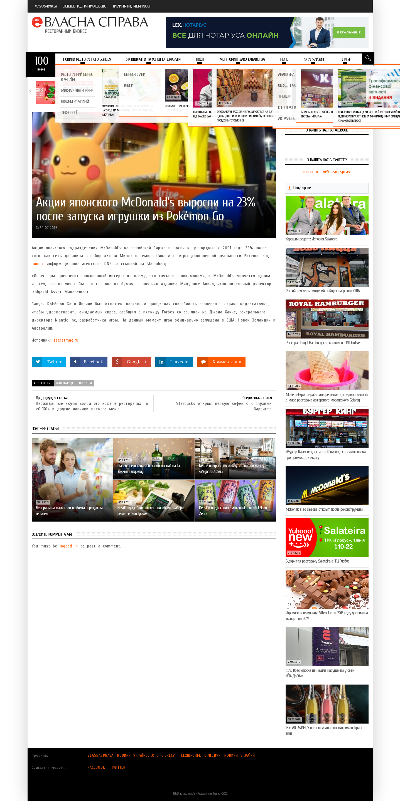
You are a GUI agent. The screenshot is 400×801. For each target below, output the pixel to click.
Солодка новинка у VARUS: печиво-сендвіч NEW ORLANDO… (212, 90)
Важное (66, 71)
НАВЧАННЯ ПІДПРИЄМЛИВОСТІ (131, 6)
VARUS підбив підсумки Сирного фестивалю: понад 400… (144, 92)
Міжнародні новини (74, 383)
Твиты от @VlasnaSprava (327, 171)
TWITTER (118, 767)
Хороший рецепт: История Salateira (311, 239)
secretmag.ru (65, 340)
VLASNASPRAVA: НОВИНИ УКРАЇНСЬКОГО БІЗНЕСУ (131, 755)
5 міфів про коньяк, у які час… (278, 88)
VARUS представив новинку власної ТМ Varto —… (77, 90)
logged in (69, 546)
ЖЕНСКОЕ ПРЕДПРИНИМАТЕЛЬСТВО (84, 6)
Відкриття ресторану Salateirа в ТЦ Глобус (317, 561)
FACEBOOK (96, 767)
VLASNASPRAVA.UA (46, 6)
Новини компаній (77, 83)
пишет (38, 263)
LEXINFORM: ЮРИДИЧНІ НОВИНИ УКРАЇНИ (218, 755)
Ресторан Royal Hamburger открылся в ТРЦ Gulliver (323, 342)
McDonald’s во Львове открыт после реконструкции (324, 509)
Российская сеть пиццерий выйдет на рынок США (323, 290)
